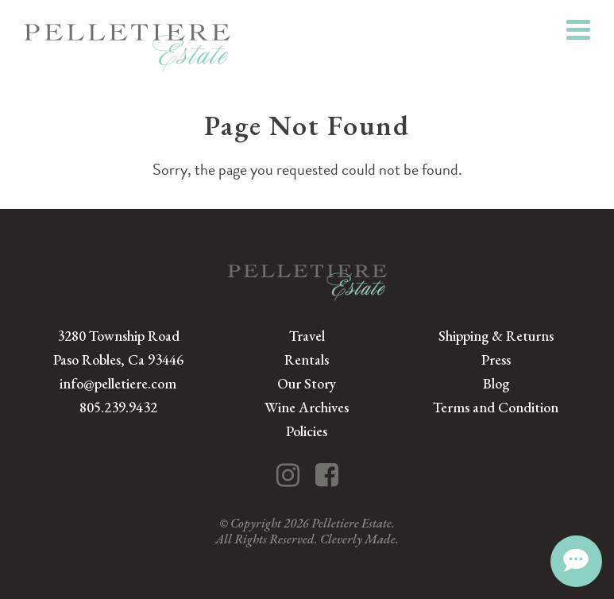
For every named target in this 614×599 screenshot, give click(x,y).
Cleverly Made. (359, 539)
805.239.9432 (118, 407)
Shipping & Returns (496, 336)
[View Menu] (578, 30)
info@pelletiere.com (118, 383)
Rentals (306, 359)
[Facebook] (326, 475)
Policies (306, 431)
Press (496, 359)
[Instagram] (287, 475)
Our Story (306, 383)
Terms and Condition (495, 407)
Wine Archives (307, 407)
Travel (307, 336)
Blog (496, 383)
